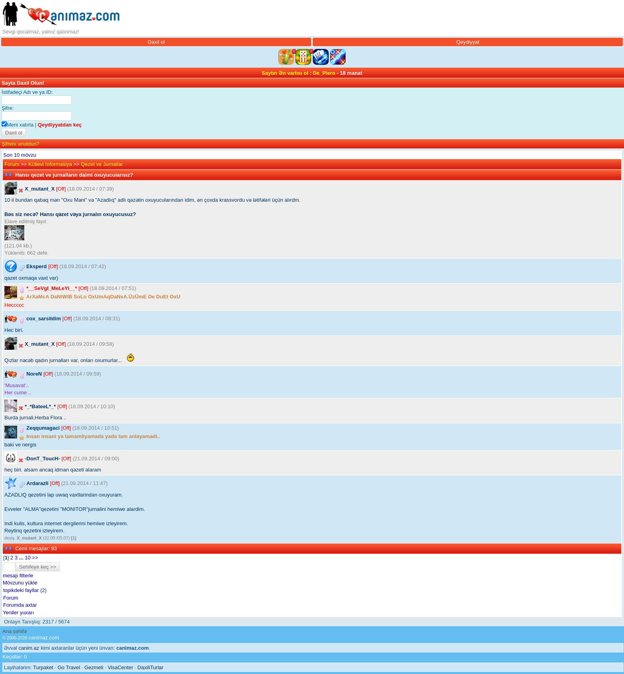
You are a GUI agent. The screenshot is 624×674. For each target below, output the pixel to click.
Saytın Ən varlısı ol (285, 73)
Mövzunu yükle (20, 583)
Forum (12, 164)
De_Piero (324, 73)
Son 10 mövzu (19, 155)
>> (35, 558)
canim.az (29, 648)
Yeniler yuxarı (18, 613)
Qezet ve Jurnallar (102, 164)
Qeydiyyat (468, 42)
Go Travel (69, 667)
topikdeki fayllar (21, 590)
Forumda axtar (20, 605)
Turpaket (43, 667)
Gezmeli (93, 667)
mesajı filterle (18, 576)
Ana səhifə (14, 631)
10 (27, 558)
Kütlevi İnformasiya (50, 164)
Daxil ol (156, 42)
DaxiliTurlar (150, 667)
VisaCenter (120, 667)
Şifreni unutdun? (20, 144)
